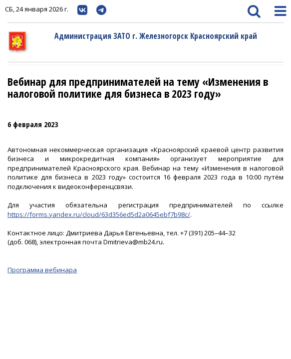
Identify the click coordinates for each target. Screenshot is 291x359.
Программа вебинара (42, 269)
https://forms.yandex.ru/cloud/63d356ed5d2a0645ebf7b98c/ (98, 214)
